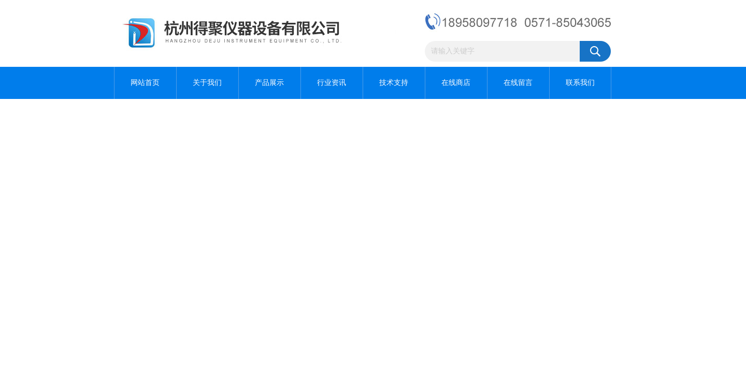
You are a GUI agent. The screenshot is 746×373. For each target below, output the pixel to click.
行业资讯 (331, 83)
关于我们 (207, 83)
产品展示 (269, 83)
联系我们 (580, 83)
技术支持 (393, 83)
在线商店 (455, 83)
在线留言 (518, 83)
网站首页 (145, 83)
